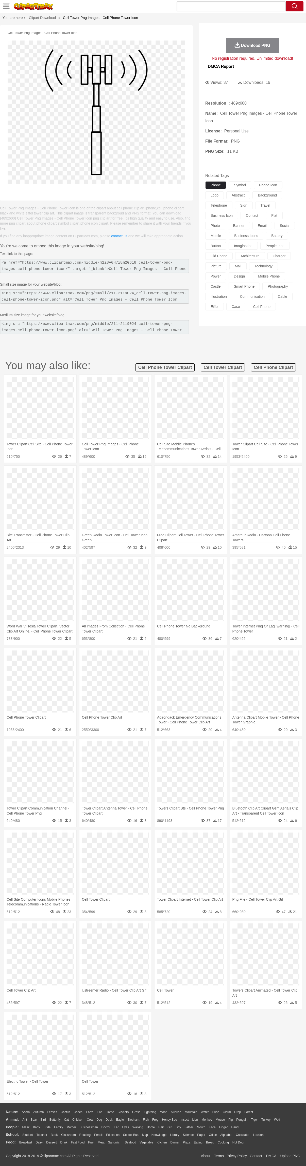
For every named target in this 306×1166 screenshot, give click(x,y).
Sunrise (176, 1112)
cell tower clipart (222, 367)
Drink (63, 1142)
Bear (33, 1119)
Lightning (150, 1112)
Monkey (206, 1119)
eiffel (214, 307)
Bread (210, 1142)
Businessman (89, 1127)
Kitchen (162, 1142)
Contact (256, 1156)
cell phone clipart (273, 367)
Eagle (120, 1119)
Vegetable (146, 1142)
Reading (85, 1135)
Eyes (125, 1127)
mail (238, 266)
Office (213, 1135)
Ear (116, 1127)
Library (174, 1135)
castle (216, 286)
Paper (201, 1135)
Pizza (186, 1142)
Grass (136, 1112)
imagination (243, 246)
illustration (219, 296)
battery (276, 236)
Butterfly (55, 1119)
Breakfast (25, 1142)
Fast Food (77, 1142)
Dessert (51, 1142)
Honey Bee (169, 1119)
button (216, 246)
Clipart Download (42, 18)
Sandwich (114, 1142)
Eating (198, 1142)
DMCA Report (221, 66)
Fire (99, 1112)
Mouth (201, 1127)
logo (214, 195)
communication (252, 296)
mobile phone (269, 276)
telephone (219, 205)
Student (27, 1135)
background (267, 195)
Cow (90, 1119)
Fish (146, 1119)
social (285, 226)
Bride (46, 1127)
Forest (248, 1112)
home (151, 1127)
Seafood (130, 1142)
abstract (238, 195)
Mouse (220, 1119)
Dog (99, 1119)
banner (239, 226)
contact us (119, 236)
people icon (275, 246)
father (188, 1127)
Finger (223, 1127)
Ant (24, 1119)
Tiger (254, 1119)
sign (243, 205)
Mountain (191, 1112)
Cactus (65, 1112)
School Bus (131, 1135)
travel (265, 205)
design (239, 276)
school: (12, 1135)
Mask (25, 1127)
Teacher (42, 1135)
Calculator (243, 1135)
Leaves (52, 1112)
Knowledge (158, 1135)
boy (178, 1127)
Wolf (277, 1119)
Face (212, 1127)
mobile (216, 236)
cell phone (261, 307)
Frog (155, 1119)
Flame (110, 1112)
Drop (237, 1112)
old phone (219, 256)
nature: (12, 1112)
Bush (215, 1112)
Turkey (265, 1119)
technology (263, 266)
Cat (66, 1119)
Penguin (241, 1119)
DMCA (271, 1156)
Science (188, 1135)
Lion (195, 1119)
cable (282, 296)
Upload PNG (290, 1156)
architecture (250, 256)
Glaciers (123, 1112)
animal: (12, 1119)
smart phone (244, 286)
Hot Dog (238, 1142)
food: (11, 1142)
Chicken (77, 1119)
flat (274, 215)
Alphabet (226, 1135)
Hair (161, 1127)
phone (216, 185)
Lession (258, 1135)
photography (278, 286)
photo (215, 226)
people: (12, 1127)
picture (216, 266)
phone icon (268, 185)
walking (137, 1127)
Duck (109, 1119)
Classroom (68, 1135)
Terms (219, 1156)
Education (113, 1135)
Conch (78, 1112)
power (216, 276)
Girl (169, 1127)
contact (252, 215)
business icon (222, 215)
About (205, 1156)
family (58, 1127)
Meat (101, 1142)
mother (71, 1127)
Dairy (39, 1142)
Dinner (175, 1142)
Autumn (38, 1112)
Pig (230, 1119)
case (236, 307)
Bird (43, 1119)
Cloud (227, 1112)
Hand (235, 1127)
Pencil (98, 1135)
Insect (185, 1119)
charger (279, 256)
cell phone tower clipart (165, 367)
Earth (89, 1112)
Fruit (91, 1142)
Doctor (105, 1127)
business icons (246, 236)
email (262, 226)
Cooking (223, 1142)
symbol (240, 185)
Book (54, 1135)
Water (205, 1112)
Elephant (133, 1119)
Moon (163, 1112)
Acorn (26, 1112)
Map (145, 1135)
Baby (36, 1127)
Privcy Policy (237, 1156)
